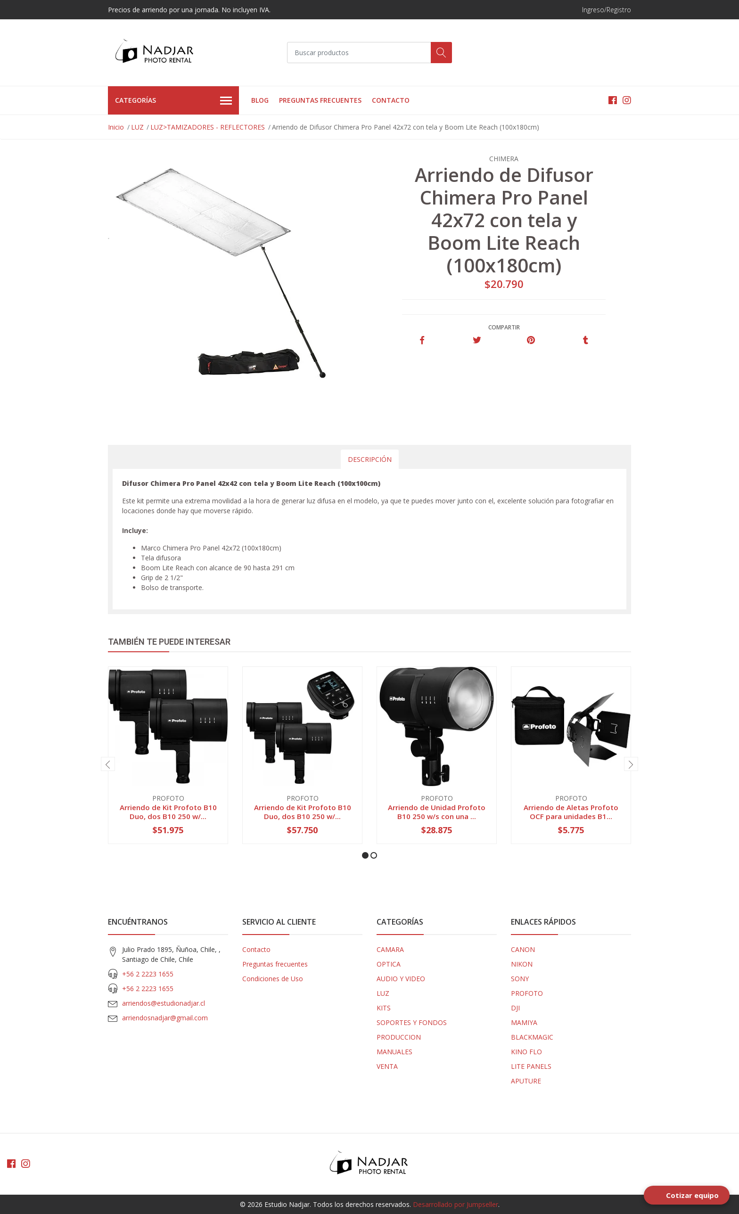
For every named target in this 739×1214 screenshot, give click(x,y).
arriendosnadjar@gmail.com (165, 1017)
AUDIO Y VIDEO (401, 978)
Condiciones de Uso (272, 978)
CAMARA (390, 949)
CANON (523, 949)
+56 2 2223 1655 (147, 973)
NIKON (522, 964)
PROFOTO (527, 993)
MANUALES (394, 1051)
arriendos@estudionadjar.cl (163, 1003)
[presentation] (108, 764)
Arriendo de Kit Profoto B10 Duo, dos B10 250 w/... (168, 811)
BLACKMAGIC (532, 1037)
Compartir (504, 327)
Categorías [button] (173, 101)
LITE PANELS (531, 1066)
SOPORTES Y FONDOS (412, 1022)
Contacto (391, 100)
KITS (384, 1007)
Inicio (116, 127)
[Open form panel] (687, 1195)
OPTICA (389, 964)
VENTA (387, 1066)
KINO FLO (526, 1051)
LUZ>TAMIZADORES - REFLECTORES (207, 127)
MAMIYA (524, 1022)
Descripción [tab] (370, 459)
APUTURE (526, 1080)
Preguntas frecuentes (320, 100)
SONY (520, 978)
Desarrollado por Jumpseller (455, 1204)
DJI (515, 1007)
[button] (365, 855)
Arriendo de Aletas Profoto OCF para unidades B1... (571, 811)
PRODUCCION (399, 1037)
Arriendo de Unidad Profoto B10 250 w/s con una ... (436, 811)
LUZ (137, 127)
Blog (260, 100)
